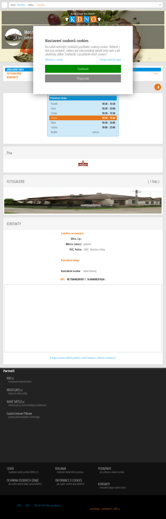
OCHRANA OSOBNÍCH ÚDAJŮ (24, 482)
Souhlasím (83, 69)
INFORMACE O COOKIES (70, 482)
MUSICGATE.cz (85, 391)
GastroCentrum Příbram (85, 415)
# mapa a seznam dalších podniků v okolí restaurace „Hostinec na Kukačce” (83, 358)
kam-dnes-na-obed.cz (51, 505)
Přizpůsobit (83, 78)
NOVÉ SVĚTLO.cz (85, 403)
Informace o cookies (54, 59)
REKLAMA (70, 470)
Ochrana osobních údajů (110, 59)
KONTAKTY (112, 485)
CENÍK (24, 470)
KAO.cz (85, 379)
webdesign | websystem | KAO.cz (105, 509)
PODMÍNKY (111, 470)
